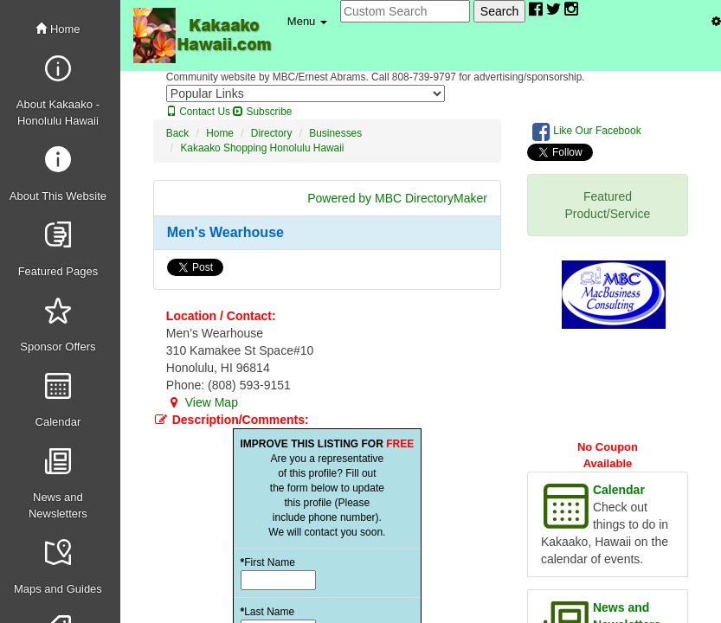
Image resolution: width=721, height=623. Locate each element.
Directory (272, 133)
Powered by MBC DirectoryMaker (397, 198)
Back (177, 133)
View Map (202, 402)
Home (57, 28)
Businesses (335, 133)
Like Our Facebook (586, 131)
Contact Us (198, 112)
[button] (307, 21)
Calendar (619, 490)
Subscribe (262, 112)
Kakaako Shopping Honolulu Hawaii (262, 148)
